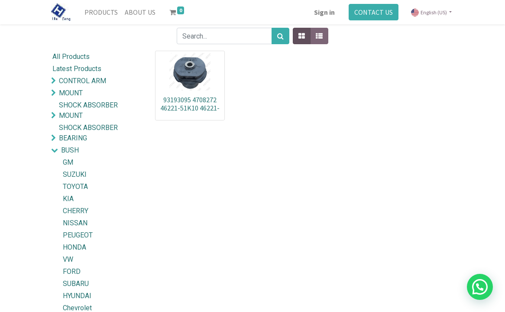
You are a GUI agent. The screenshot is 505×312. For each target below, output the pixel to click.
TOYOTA (75, 186)
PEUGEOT (78, 235)
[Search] (280, 36)
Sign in (324, 12)
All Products (71, 56)
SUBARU (76, 284)
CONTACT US (373, 12)
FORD (72, 271)
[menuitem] (101, 12)
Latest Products (76, 69)
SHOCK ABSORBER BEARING (88, 133)
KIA (68, 199)
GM (68, 162)
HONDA (74, 247)
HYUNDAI (77, 296)
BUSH (70, 150)
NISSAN (75, 223)
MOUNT (71, 93)
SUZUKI (75, 174)
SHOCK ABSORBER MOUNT (88, 110)
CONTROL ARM (82, 81)
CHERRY (75, 211)
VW (68, 259)
